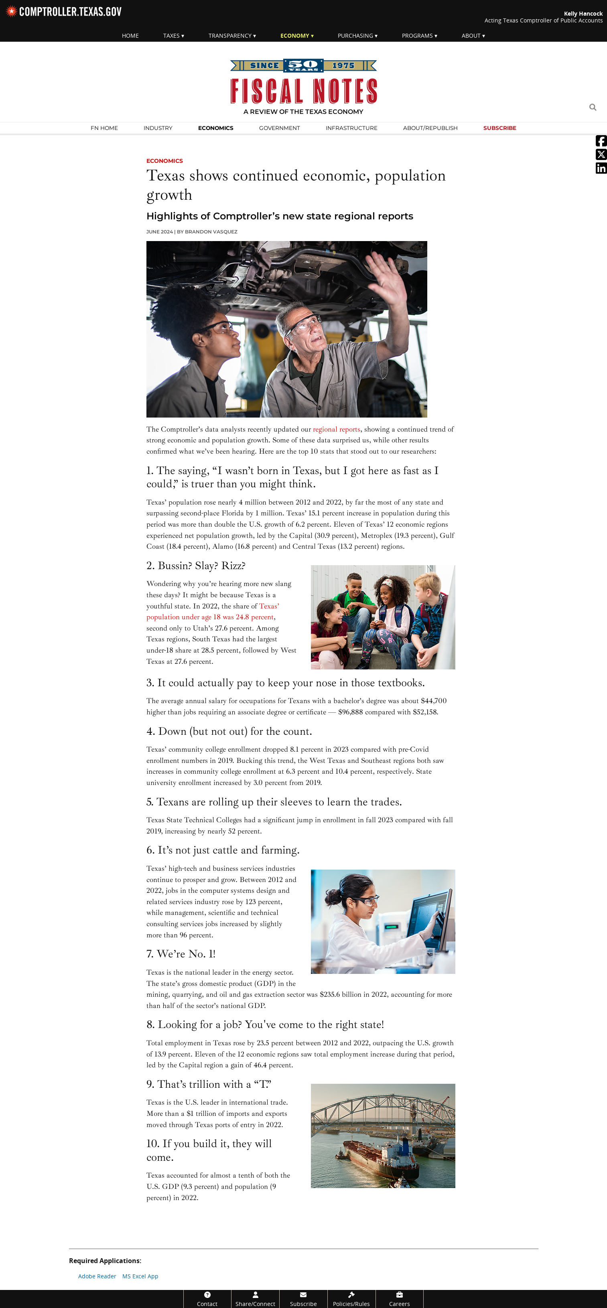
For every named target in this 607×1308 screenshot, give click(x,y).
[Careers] (400, 1299)
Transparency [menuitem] (230, 35)
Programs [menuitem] (417, 35)
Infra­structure (352, 128)
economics (164, 160)
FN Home (104, 128)
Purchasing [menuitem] (355, 35)
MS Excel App (140, 1276)
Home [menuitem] (130, 35)
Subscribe (499, 128)
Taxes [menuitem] (171, 35)
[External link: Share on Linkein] (601, 170)
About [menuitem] (471, 35)
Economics (215, 128)
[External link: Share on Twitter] (601, 156)
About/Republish (430, 128)
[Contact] (207, 1299)
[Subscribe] (303, 1299)
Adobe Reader (97, 1276)
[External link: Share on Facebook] (601, 143)
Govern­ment (279, 128)
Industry (158, 128)
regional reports (336, 429)
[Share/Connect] (255, 1299)
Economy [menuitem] (294, 35)
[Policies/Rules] (352, 1299)
